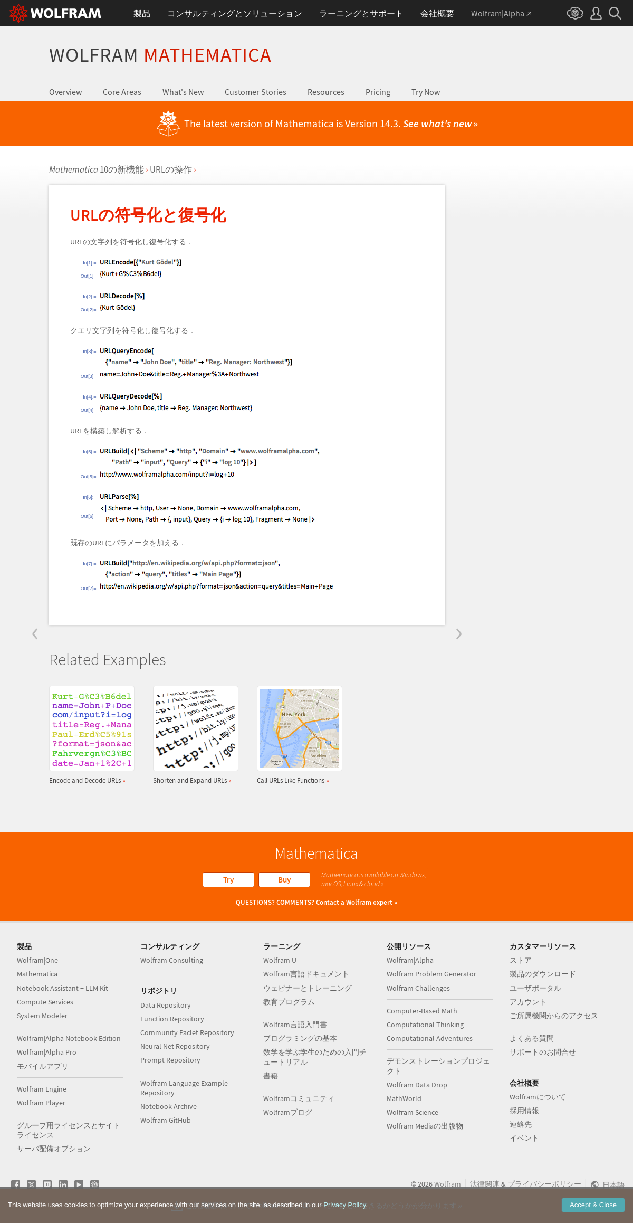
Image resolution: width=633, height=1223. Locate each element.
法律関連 (485, 1184)
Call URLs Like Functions (296, 735)
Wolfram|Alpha (410, 960)
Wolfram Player (41, 1102)
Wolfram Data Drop (417, 1084)
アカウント (528, 1002)
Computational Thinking (425, 1024)
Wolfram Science (412, 1112)
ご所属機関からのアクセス (554, 1015)
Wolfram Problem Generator (431, 974)
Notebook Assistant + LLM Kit (62, 988)
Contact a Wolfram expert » (356, 902)
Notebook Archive (168, 1106)
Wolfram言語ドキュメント (306, 974)
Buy (284, 880)
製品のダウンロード (543, 974)
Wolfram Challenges (418, 988)
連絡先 (521, 1124)
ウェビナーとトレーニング (307, 988)
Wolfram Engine (41, 1089)
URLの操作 (171, 169)
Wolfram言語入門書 (295, 1024)
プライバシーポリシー (544, 1184)
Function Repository (172, 1018)
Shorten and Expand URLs (192, 735)
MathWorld (404, 1098)
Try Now (425, 92)
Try (228, 880)
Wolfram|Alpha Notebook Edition (69, 1038)
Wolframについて (538, 1097)
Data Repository (165, 1005)
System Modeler (42, 1015)
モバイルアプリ (43, 1066)
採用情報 (524, 1110)
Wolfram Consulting (171, 960)
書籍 (270, 1075)
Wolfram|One (37, 960)
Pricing (378, 92)
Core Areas (122, 92)
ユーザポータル (535, 988)
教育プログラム (289, 1002)
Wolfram (160, 54)
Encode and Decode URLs (88, 735)
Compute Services (45, 1002)
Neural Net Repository (175, 1046)
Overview (65, 92)
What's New (183, 92)
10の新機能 (96, 169)
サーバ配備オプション (54, 1148)
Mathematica (37, 974)
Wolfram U (279, 960)
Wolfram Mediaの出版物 (425, 1126)
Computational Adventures (430, 1038)
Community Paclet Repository (187, 1032)
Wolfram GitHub (165, 1120)
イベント (524, 1138)
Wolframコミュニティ (298, 1098)
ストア (521, 960)
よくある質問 (532, 1038)
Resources (326, 92)
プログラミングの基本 (300, 1038)
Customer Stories (255, 92)
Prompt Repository (170, 1060)
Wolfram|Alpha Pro (46, 1052)
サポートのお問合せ (543, 1052)
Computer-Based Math (422, 1011)
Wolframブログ (287, 1112)
